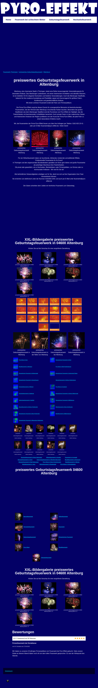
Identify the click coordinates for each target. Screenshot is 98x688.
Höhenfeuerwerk (63, 516)
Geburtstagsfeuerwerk (59, 20)
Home (8, 20)
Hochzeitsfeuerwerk (82, 20)
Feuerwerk (61, 527)
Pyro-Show (27, 547)
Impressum (9, 671)
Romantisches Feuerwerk (66, 537)
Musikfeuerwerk (63, 547)
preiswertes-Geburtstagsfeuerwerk (30, 72)
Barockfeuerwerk (28, 516)
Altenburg (46, 72)
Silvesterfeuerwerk (46, 557)
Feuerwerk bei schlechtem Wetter (30, 20)
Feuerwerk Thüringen (10, 72)
